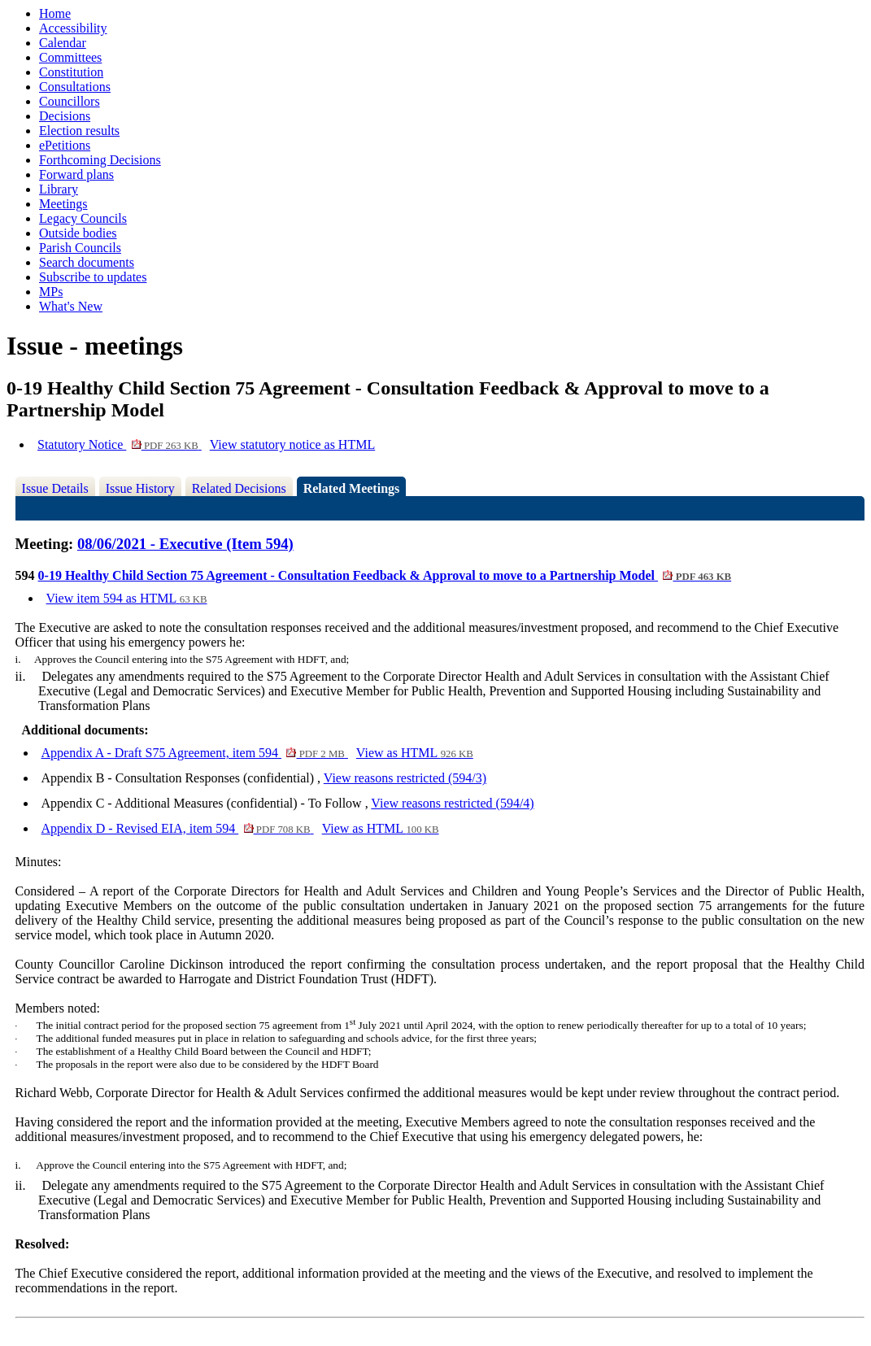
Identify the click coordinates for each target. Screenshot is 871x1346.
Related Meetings (351, 488)
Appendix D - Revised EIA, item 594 (177, 828)
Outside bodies (78, 233)
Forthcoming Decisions (100, 160)
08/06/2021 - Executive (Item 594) (185, 543)
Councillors (69, 101)
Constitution (71, 72)
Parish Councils (80, 248)
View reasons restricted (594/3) (405, 778)
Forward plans (76, 174)
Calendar (62, 43)
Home (55, 13)
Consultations (75, 87)
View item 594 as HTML (126, 598)
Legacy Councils (83, 218)
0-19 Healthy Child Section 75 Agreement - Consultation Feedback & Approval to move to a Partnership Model (385, 575)
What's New (70, 306)
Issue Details (55, 488)
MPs (51, 291)
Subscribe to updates (92, 277)
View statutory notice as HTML (292, 444)
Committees (70, 57)
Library (58, 189)
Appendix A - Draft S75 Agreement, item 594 (194, 753)
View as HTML (414, 753)
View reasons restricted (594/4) (452, 803)
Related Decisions (239, 488)
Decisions (64, 116)
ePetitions (64, 145)
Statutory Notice (119, 444)
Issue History (140, 488)
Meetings (63, 204)
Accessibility (73, 28)
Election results (79, 130)
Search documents (86, 262)
